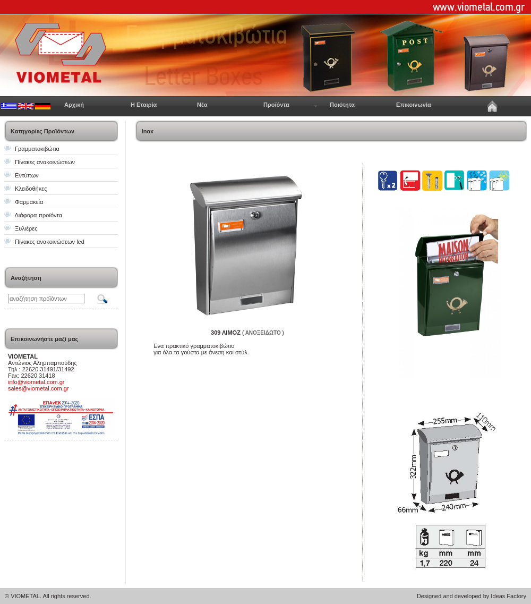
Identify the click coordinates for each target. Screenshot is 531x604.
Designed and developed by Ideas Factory (471, 596)
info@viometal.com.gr (36, 382)
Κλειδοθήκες (31, 188)
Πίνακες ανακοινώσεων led (49, 242)
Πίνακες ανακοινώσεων (45, 162)
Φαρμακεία (29, 202)
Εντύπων (27, 175)
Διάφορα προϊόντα (38, 215)
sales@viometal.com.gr (38, 388)
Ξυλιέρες (26, 228)
